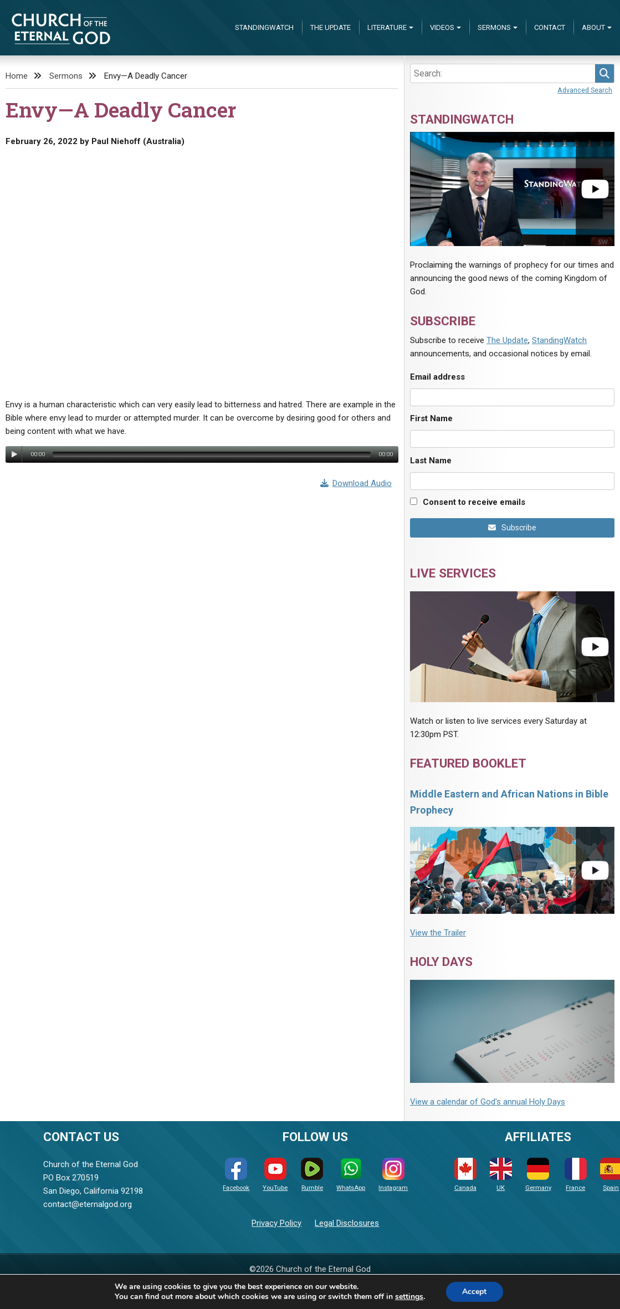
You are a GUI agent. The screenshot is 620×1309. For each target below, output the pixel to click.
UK (501, 1175)
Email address (437, 377)
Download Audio (356, 483)
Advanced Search (584, 90)
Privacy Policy (276, 1223)
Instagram (393, 1175)
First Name (431, 418)
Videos (442, 27)
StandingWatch (264, 27)
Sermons (494, 27)
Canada (465, 1175)
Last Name (431, 461)
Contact (549, 27)
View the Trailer (438, 933)
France (576, 1175)
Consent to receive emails (474, 502)
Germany (538, 1175)
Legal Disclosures (347, 1223)
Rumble (312, 1175)
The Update (330, 27)
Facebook (236, 1175)
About (593, 27)
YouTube (275, 1175)
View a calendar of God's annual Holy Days (487, 1102)
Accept (474, 1291)
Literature (387, 27)
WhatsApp (350, 1175)
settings (409, 1297)
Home (17, 76)
